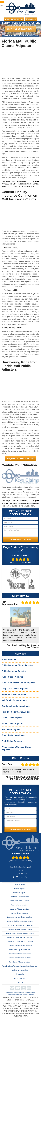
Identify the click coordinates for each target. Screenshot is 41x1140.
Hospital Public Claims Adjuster (16, 712)
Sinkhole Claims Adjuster (13, 735)
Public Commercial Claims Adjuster (18, 683)
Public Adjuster (9, 659)
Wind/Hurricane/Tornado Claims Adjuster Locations (19, 966)
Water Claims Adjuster (12, 724)
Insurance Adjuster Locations (20, 909)
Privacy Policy (19, 974)
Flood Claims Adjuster (12, 718)
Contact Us (31, 19)
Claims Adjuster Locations (19, 913)
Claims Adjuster (19, 889)
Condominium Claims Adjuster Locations (19, 941)
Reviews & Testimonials (20, 970)
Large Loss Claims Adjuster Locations (19, 925)
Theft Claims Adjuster (12, 741)
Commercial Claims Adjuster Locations (20, 921)
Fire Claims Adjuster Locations (19, 950)
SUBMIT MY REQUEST (20, 539)
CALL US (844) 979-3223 (14, 19)
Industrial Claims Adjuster (14, 694)
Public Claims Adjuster (12, 677)
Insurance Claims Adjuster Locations (19, 917)
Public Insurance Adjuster (14, 671)
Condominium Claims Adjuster (16, 706)
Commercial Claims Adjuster (19, 901)
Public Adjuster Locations (19, 905)
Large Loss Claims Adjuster (15, 689)
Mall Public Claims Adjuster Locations (19, 937)
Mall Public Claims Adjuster (14, 700)
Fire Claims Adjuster (11, 729)
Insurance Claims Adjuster (20, 897)
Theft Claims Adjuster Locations (20, 962)
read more (18, 640)
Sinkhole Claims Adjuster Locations (20, 946)
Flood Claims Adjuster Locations (20, 958)
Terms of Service (19, 978)
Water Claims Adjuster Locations (20, 954)
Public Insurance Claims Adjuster (17, 665)
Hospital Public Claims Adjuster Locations (20, 933)
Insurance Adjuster (19, 893)
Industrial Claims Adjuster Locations (20, 929)
